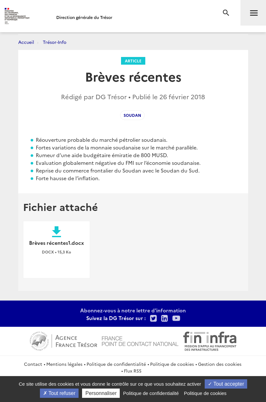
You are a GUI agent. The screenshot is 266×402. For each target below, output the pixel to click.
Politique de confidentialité (116, 364)
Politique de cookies (172, 364)
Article (133, 60)
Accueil (26, 42)
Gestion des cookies (219, 364)
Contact (33, 364)
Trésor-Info (54, 42)
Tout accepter (226, 384)
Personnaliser (101, 393)
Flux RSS (132, 370)
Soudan (132, 115)
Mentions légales (64, 364)
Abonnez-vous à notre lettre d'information (133, 310)
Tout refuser (59, 393)
